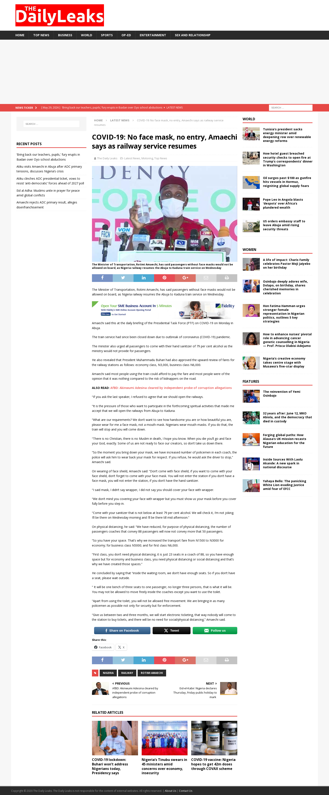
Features (251, 381)
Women (249, 249)
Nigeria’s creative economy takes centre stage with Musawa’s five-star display (284, 362)
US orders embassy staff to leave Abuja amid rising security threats (284, 225)
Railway (127, 673)
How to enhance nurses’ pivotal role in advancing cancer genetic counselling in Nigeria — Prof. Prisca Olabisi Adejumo (287, 340)
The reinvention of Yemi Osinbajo (281, 394)
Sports (107, 35)
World (86, 35)
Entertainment (153, 35)
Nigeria (108, 673)
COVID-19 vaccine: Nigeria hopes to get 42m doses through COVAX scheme (213, 764)
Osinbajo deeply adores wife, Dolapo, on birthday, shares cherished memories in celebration (285, 287)
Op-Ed (126, 35)
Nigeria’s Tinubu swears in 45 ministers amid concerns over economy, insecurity (164, 766)
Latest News (132, 158)
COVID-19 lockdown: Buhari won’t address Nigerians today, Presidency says (110, 766)
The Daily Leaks (107, 158)
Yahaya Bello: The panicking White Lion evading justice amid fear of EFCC (284, 485)
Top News (41, 35)
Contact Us (185, 791)
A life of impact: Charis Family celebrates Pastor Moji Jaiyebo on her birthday (286, 264)
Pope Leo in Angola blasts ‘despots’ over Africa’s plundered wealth (283, 203)
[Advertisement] (164, 72)
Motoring (147, 158)
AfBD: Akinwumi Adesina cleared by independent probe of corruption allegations (171, 388)
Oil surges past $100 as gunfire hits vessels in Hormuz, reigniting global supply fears (287, 182)
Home (19, 35)
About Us (171, 791)
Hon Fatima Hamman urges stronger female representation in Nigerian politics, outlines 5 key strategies (284, 314)
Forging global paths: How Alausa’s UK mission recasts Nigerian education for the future (284, 441)
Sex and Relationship (192, 35)
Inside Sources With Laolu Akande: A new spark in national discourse (283, 463)
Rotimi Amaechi (152, 673)
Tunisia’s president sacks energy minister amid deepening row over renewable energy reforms (287, 135)
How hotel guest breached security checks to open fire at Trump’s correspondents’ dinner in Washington (287, 159)
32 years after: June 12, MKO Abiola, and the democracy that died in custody (287, 417)
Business (65, 35)
